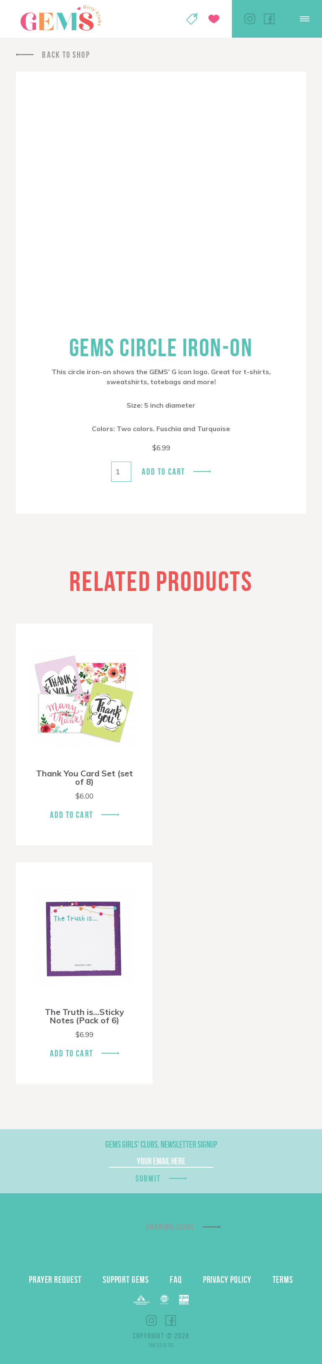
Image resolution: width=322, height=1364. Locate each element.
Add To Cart (71, 814)
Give (213, 19)
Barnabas (142, 1300)
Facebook (269, 18)
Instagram (249, 18)
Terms (283, 1279)
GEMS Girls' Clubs (61, 18)
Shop (192, 19)
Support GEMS (126, 1279)
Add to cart (163, 471)
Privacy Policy (227, 1279)
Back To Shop (66, 54)
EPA (184, 1300)
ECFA (164, 1300)
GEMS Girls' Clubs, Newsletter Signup (161, 1144)
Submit (148, 1178)
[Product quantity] (121, 472)
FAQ (176, 1279)
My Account (170, 19)
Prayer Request (55, 1279)
